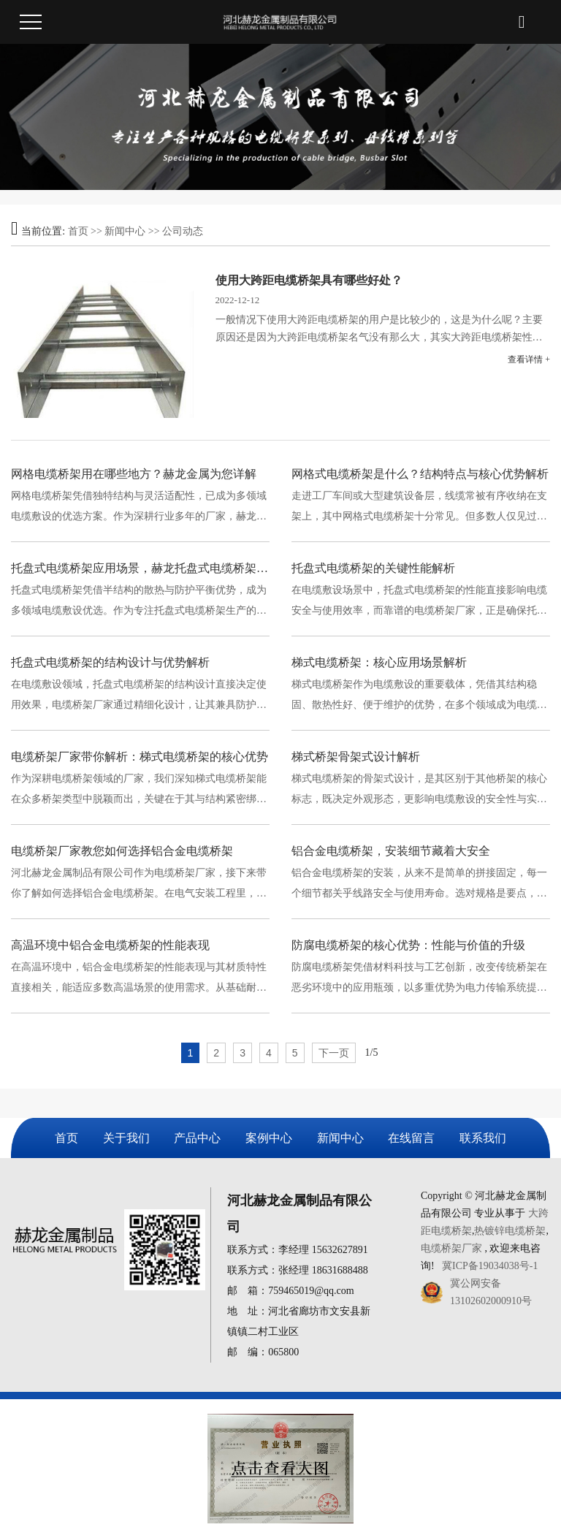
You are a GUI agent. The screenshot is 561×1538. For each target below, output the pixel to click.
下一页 (333, 1053)
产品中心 (197, 1138)
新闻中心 (124, 231)
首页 (78, 231)
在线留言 (411, 1138)
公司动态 (182, 231)
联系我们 (482, 1138)
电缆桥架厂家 (451, 1248)
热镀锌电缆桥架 (510, 1230)
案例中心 (268, 1138)
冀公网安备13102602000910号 (491, 1292)
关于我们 (126, 1138)
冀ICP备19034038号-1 (490, 1265)
